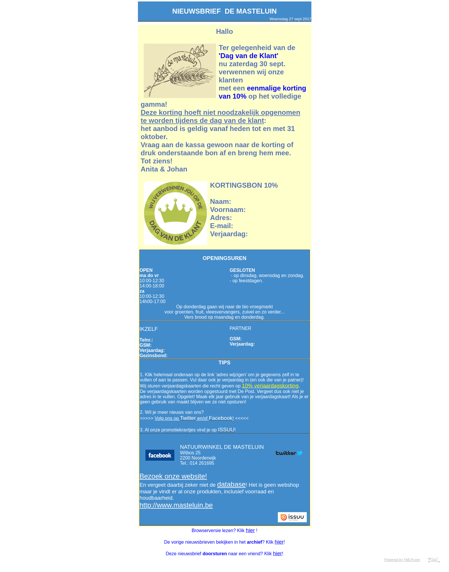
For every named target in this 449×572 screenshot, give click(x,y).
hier (250, 530)
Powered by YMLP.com (402, 560)
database (231, 484)
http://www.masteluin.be (176, 505)
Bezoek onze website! (173, 476)
